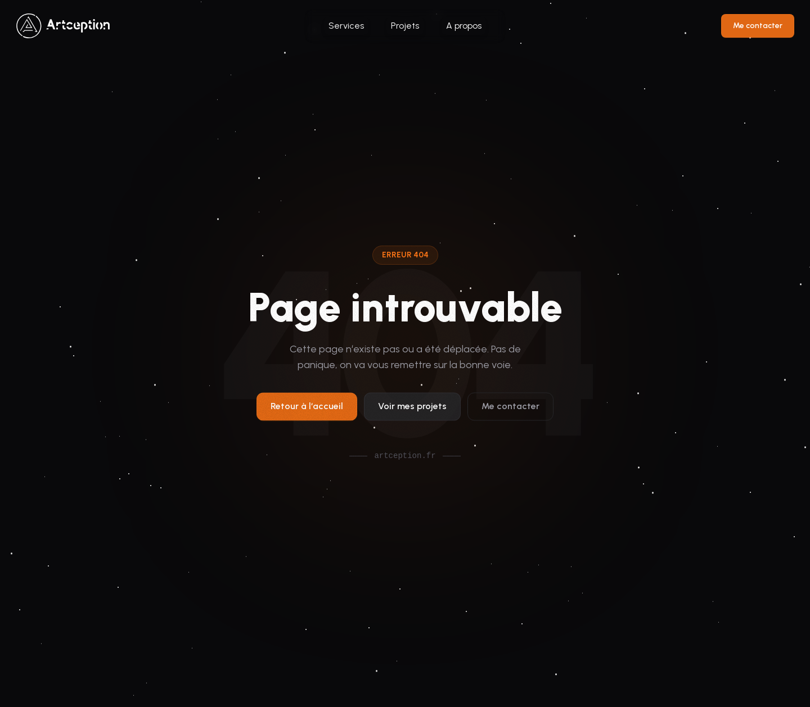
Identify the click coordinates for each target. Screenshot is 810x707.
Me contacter (757, 25)
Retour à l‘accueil (307, 409)
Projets (405, 25)
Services (346, 25)
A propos (464, 25)
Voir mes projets (412, 409)
